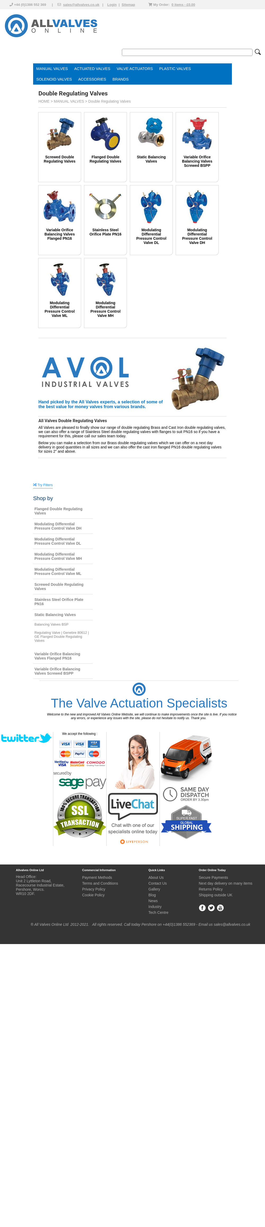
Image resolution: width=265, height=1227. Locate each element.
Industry (155, 907)
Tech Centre (158, 912)
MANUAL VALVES (52, 69)
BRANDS (121, 79)
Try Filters (43, 485)
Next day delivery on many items (225, 883)
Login (112, 5)
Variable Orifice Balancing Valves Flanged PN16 (60, 234)
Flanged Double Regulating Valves (105, 159)
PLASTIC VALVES (175, 69)
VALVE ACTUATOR (133, 69)
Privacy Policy (93, 889)
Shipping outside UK (215, 895)
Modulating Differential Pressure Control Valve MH (105, 309)
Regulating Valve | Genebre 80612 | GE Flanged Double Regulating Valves (61, 637)
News (153, 901)
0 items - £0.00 (183, 5)
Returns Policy (211, 889)
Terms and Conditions (100, 883)
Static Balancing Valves (151, 159)
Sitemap (128, 5)
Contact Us (157, 883)
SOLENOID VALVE (52, 79)
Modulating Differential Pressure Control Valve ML (60, 309)
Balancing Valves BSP (51, 624)
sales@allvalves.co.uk (81, 5)
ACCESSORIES (92, 79)
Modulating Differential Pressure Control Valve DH (197, 236)
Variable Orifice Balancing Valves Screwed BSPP (197, 161)
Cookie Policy (93, 895)
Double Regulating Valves (109, 101)
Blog (152, 895)
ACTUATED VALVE (91, 69)
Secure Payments (213, 877)
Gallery (154, 889)
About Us (156, 877)
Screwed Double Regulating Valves (60, 159)
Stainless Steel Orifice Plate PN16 (106, 232)
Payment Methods (97, 877)
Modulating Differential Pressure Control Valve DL (151, 236)
